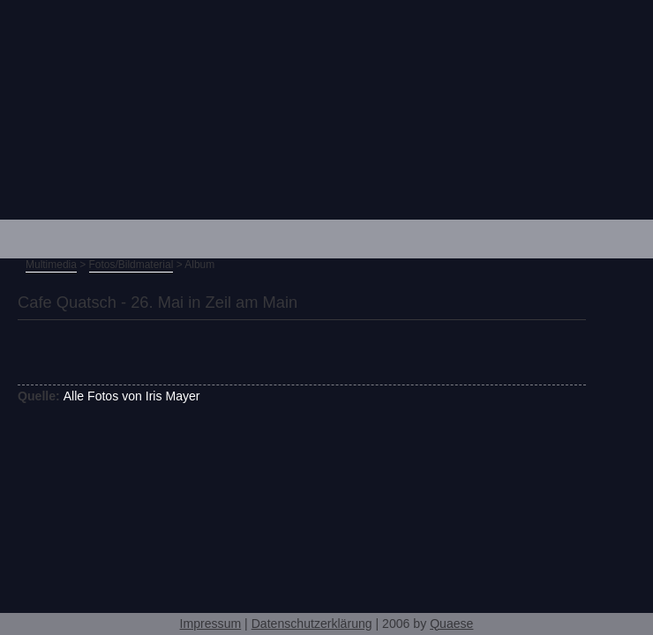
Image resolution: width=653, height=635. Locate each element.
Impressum (211, 623)
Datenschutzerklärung (311, 623)
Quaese (451, 623)
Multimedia (51, 264)
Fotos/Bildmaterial (131, 264)
